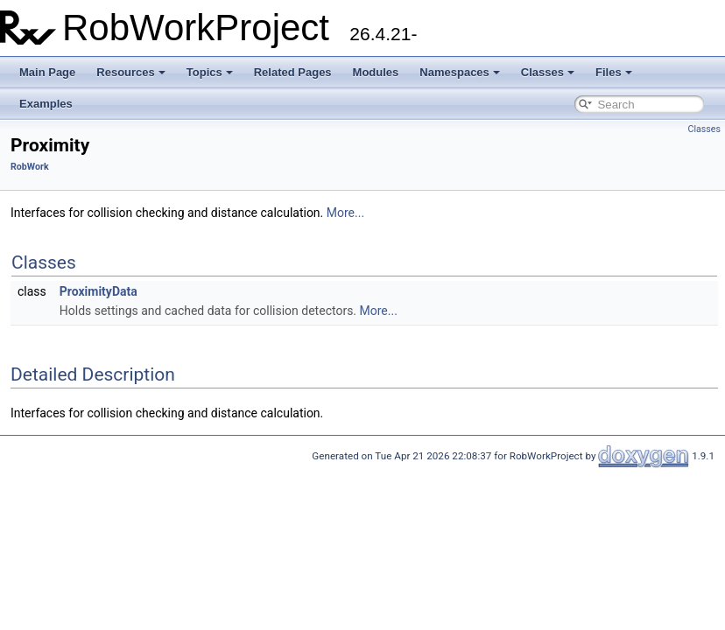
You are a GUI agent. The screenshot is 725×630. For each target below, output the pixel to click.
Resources (130, 72)
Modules (376, 72)
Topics (210, 72)
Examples (46, 103)
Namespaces (459, 72)
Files (613, 72)
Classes (547, 72)
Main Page (47, 72)
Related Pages (293, 72)
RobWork (30, 166)
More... (345, 213)
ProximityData (98, 291)
